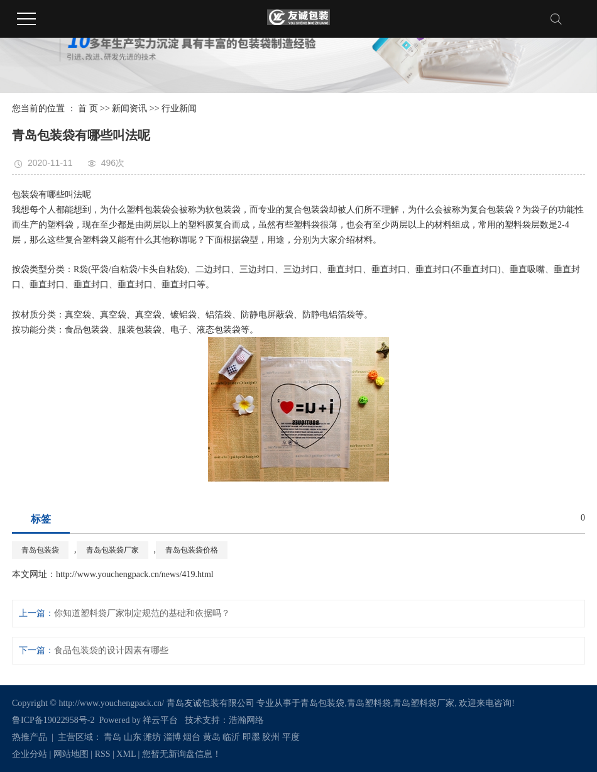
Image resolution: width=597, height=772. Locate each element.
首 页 (88, 108)
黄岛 (212, 737)
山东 (132, 737)
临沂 (231, 737)
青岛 (112, 737)
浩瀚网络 (246, 720)
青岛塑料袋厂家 (423, 703)
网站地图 (71, 754)
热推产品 (29, 737)
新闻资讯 (129, 108)
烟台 (191, 737)
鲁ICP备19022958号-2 (53, 720)
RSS (103, 754)
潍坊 (152, 737)
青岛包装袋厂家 (112, 550)
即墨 (251, 737)
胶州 (271, 737)
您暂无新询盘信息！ (181, 754)
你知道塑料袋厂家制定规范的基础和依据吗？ (142, 613)
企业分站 (29, 754)
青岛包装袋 (40, 550)
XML (126, 754)
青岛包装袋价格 (191, 550)
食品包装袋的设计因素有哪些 (111, 650)
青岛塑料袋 (369, 703)
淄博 (172, 737)
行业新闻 (179, 108)
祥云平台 (160, 720)
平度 (291, 737)
